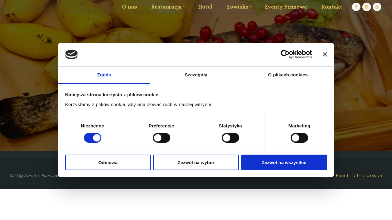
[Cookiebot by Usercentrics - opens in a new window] (285, 54)
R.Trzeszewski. (367, 175)
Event (341, 175)
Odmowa (108, 162)
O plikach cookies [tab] (287, 74)
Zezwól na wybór (196, 162)
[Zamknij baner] (325, 54)
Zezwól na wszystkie (284, 162)
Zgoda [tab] (104, 74)
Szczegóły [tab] (196, 74)
